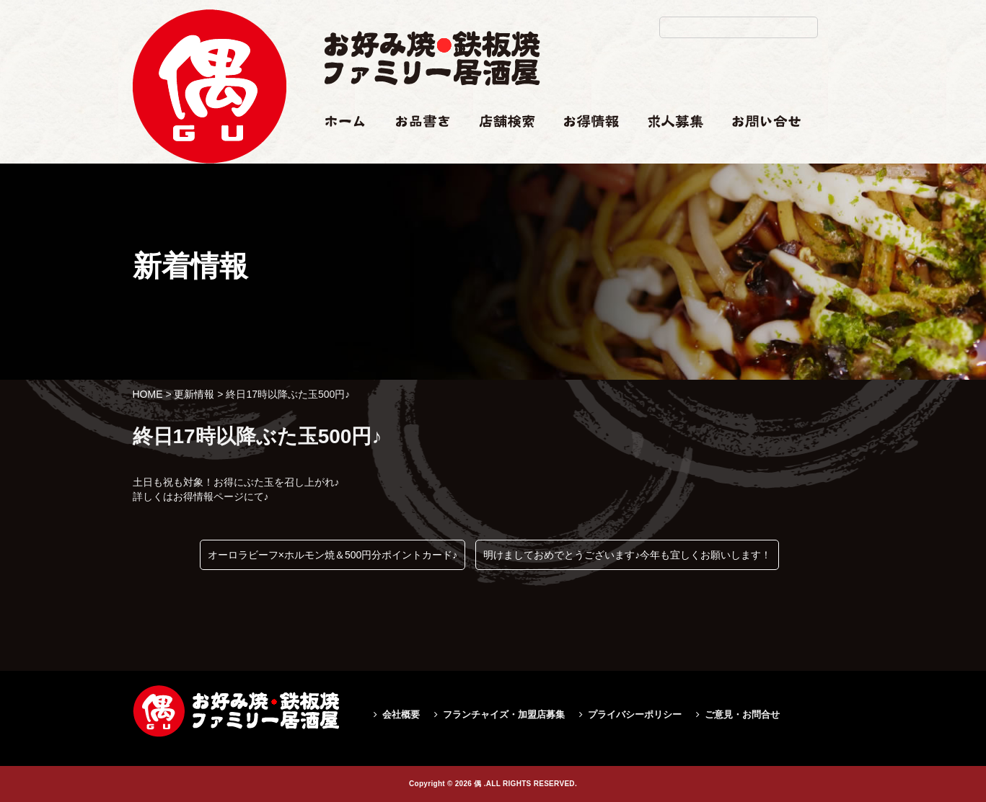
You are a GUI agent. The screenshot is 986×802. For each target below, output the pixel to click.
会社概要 (401, 714)
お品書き (416, 149)
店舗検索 (499, 149)
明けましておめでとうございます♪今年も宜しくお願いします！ (627, 555)
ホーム (339, 149)
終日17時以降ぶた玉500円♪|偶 (209, 192)
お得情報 (584, 149)
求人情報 (668, 149)
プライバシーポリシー (635, 714)
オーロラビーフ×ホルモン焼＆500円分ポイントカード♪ (333, 555)
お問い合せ (757, 149)
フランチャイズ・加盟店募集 (504, 714)
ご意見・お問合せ (742, 714)
